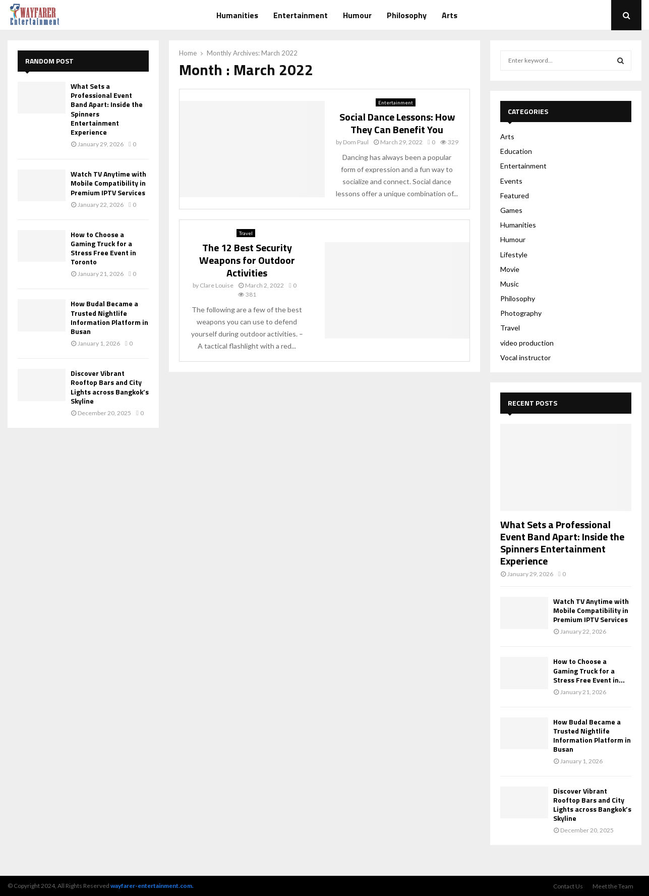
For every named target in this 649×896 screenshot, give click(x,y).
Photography (521, 313)
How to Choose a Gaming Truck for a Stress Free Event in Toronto (103, 248)
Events (511, 181)
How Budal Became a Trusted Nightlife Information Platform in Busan (109, 317)
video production (527, 343)
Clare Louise (216, 285)
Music (509, 283)
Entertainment (300, 15)
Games (511, 210)
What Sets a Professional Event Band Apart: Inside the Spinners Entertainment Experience (107, 109)
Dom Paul (356, 142)
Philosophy (407, 15)
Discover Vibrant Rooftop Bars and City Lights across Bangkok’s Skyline (110, 387)
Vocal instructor (525, 357)
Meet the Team (613, 886)
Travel (246, 233)
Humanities (237, 15)
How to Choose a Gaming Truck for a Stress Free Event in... (589, 670)
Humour (357, 15)
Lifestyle (513, 254)
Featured (514, 195)
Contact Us (568, 886)
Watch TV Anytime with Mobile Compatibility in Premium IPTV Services (108, 183)
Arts (449, 15)
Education (516, 151)
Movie (509, 269)
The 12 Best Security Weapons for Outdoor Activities (247, 260)
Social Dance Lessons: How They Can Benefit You (397, 123)
